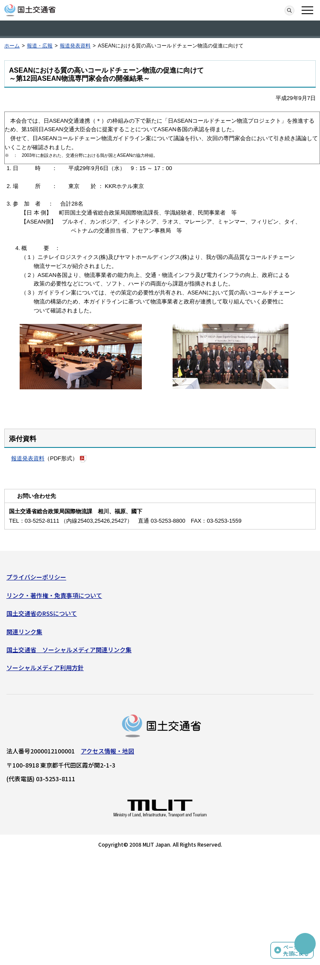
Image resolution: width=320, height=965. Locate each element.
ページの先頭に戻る (296, 950)
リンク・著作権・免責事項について (54, 595)
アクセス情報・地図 (107, 751)
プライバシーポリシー (36, 577)
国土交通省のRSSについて (41, 613)
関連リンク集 (24, 631)
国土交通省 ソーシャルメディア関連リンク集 (69, 649)
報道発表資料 (75, 46)
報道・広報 (40, 46)
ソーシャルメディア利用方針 (45, 667)
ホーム (12, 46)
